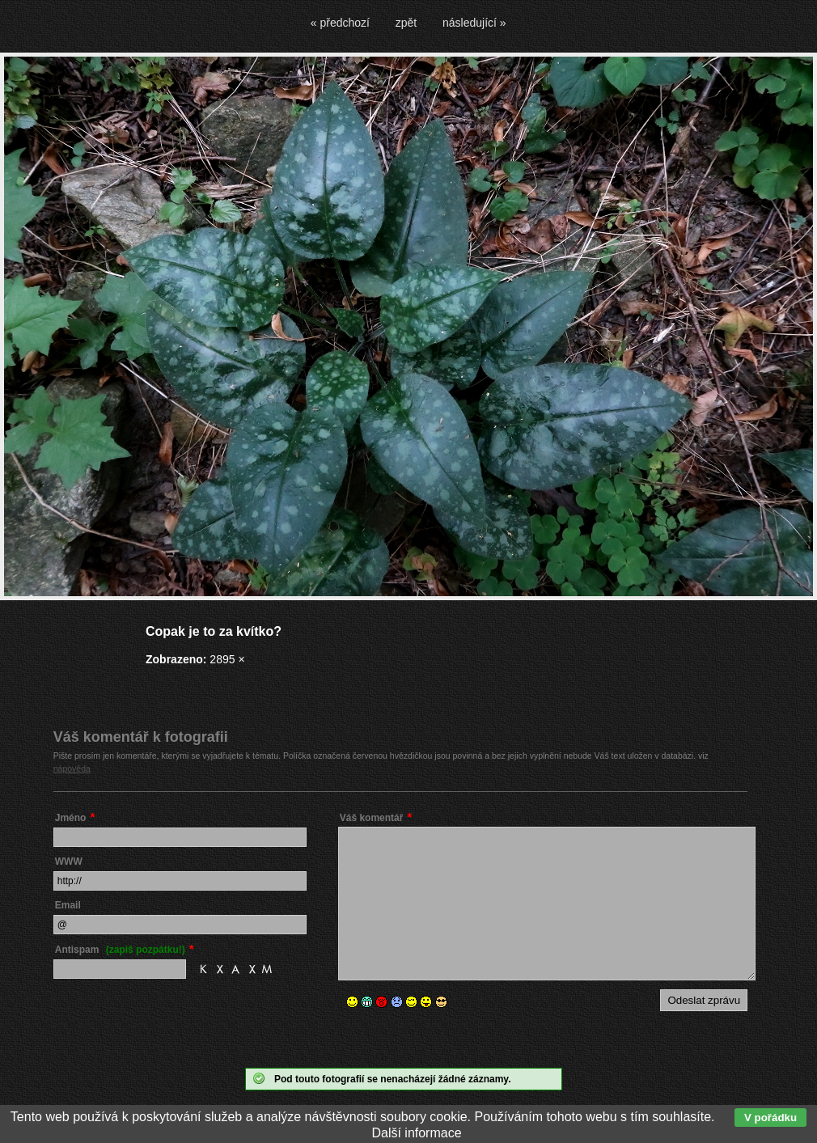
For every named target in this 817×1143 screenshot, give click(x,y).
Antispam (120, 949)
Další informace (416, 1133)
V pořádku (770, 1117)
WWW (69, 861)
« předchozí (340, 22)
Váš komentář (372, 817)
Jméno (71, 817)
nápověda (72, 768)
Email (68, 905)
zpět (406, 22)
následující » (474, 22)
